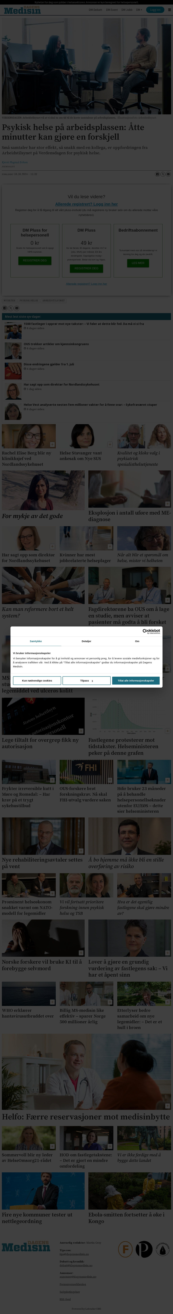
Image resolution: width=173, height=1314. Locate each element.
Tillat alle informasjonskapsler (136, 680)
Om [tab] (137, 641)
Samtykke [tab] (36, 641)
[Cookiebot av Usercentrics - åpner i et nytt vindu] (145, 631)
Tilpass (86, 680)
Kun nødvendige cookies (37, 680)
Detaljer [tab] (86, 641)
